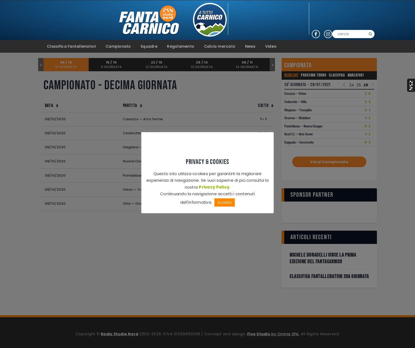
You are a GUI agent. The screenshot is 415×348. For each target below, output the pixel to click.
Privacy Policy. (214, 187)
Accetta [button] (225, 202)
